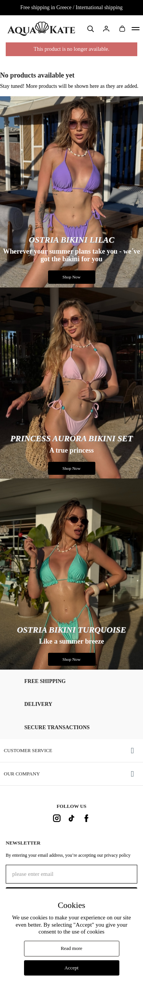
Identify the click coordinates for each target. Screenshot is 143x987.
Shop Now (72, 277)
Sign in (106, 29)
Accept (71, 968)
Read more (71, 948)
